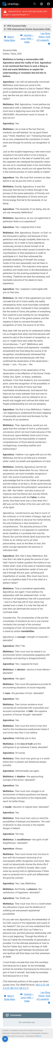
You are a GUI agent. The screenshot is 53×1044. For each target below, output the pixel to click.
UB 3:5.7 (23, 988)
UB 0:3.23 (40, 984)
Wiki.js (38, 1036)
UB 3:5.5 (14, 988)
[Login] (48, 4)
